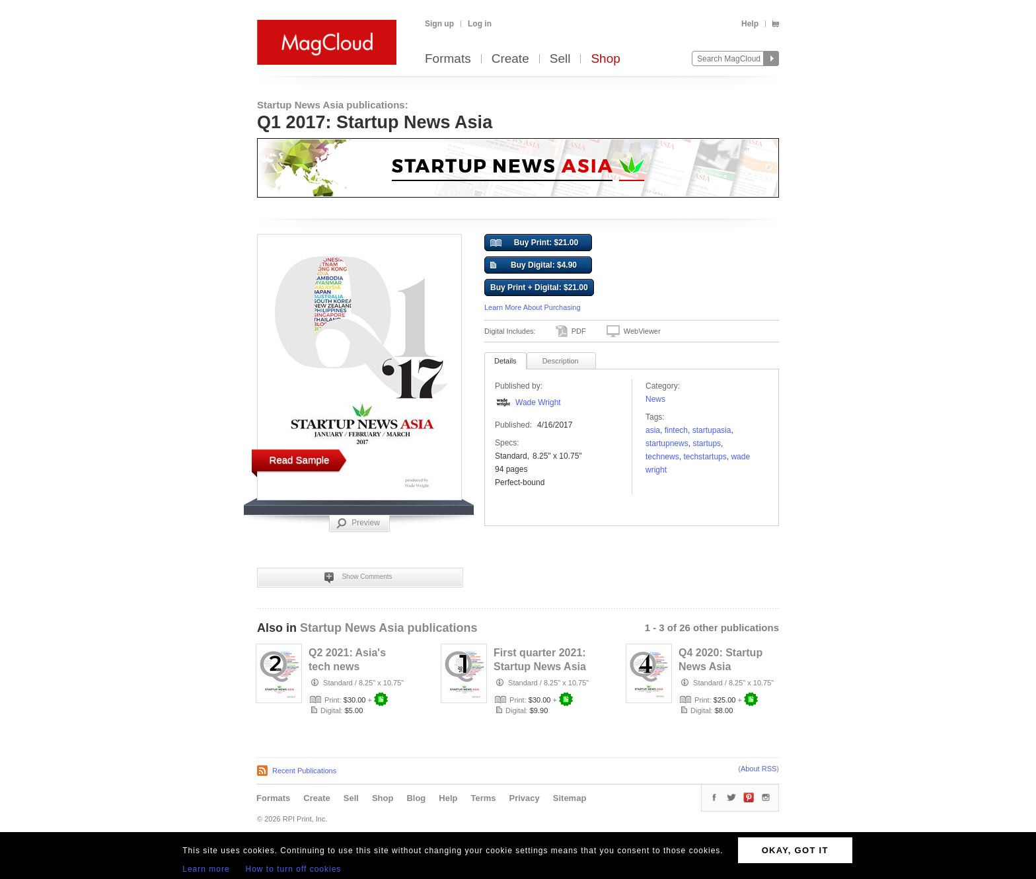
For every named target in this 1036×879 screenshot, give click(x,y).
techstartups (704, 456)
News (655, 399)
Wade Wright (538, 402)
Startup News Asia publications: (332, 104)
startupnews (667, 443)
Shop (605, 59)
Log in (480, 23)
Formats (448, 59)
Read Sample (300, 459)
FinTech (676, 430)
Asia (653, 430)
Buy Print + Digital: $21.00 (539, 287)
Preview (358, 523)
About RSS (758, 769)
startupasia (711, 430)
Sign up (439, 23)
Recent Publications (304, 771)
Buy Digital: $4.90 (533, 265)
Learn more (205, 869)
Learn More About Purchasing (532, 307)
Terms (483, 798)
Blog (416, 798)
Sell (560, 59)
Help (749, 23)
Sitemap (570, 798)
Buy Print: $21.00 (534, 243)
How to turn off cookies (294, 869)
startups (706, 443)
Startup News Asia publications (388, 627)
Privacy (524, 798)
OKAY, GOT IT (795, 850)
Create (510, 59)
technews (662, 456)
